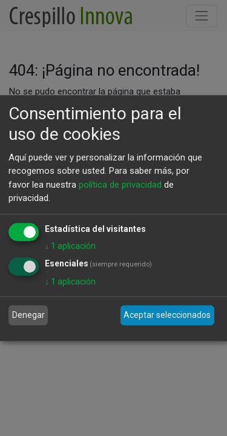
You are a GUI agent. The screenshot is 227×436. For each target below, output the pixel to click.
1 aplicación (70, 246)
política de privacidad (120, 184)
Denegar (28, 315)
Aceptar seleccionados (167, 315)
